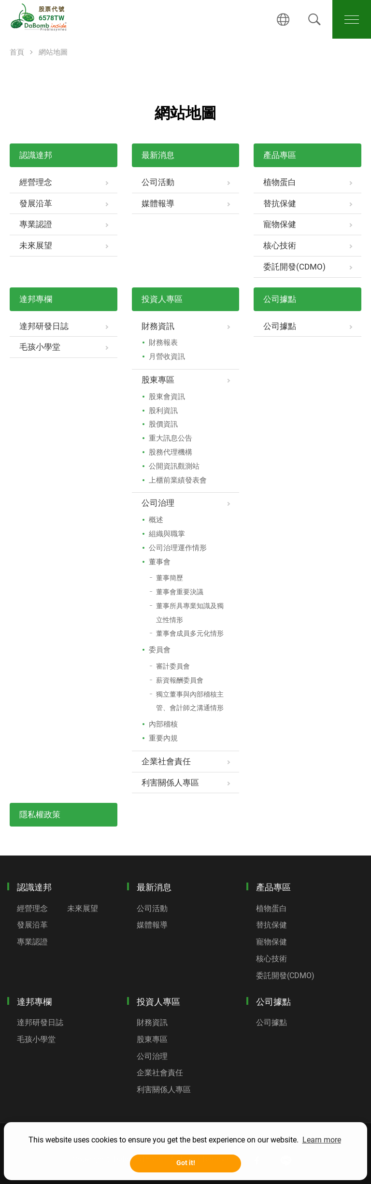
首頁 (17, 52)
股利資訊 (163, 410)
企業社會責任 (166, 761)
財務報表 (163, 342)
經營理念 (35, 182)
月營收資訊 (167, 356)
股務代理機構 (170, 452)
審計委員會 (173, 666)
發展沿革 (35, 203)
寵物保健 (279, 224)
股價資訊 (163, 424)
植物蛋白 (279, 182)
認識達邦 (35, 155)
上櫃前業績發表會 (178, 480)
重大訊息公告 (170, 438)
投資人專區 (162, 299)
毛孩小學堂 (39, 347)
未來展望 (35, 245)
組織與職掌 (167, 533)
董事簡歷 (169, 578)
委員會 (160, 649)
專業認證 (35, 224)
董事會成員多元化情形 (190, 633)
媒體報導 (158, 203)
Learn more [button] (321, 1139)
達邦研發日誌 (44, 326)
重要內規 (163, 738)
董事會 (160, 561)
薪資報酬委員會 (179, 680)
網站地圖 (53, 52)
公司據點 (279, 299)
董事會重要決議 (179, 592)
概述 (156, 519)
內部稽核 (163, 724)
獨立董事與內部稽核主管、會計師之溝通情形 (190, 701)
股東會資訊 (167, 396)
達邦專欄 (35, 299)
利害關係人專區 (170, 782)
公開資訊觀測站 (174, 466)
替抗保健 (279, 203)
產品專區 (279, 155)
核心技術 (279, 245)
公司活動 (158, 182)
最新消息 (158, 155)
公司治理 (158, 503)
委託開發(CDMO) (294, 266)
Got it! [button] (185, 1163)
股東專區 (158, 380)
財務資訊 (158, 326)
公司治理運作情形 (178, 547)
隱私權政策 (39, 814)
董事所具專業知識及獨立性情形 (190, 613)
